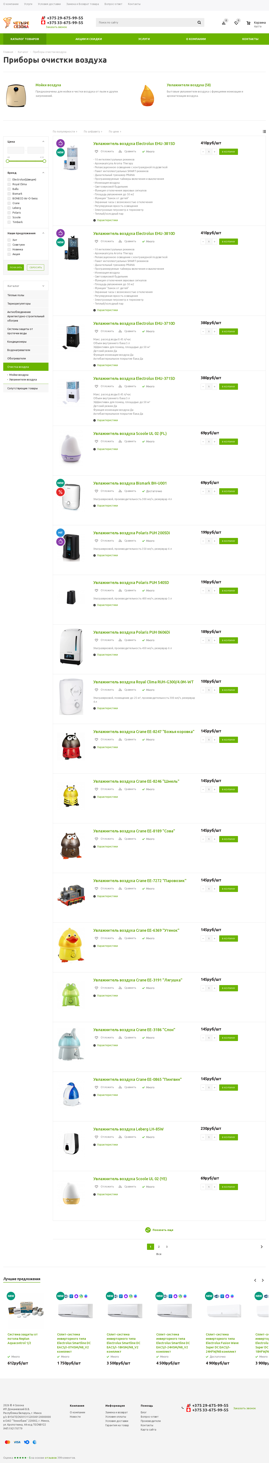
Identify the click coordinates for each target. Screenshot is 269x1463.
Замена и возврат (116, 1412)
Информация (115, 1405)
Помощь (147, 1405)
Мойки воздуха (18, 374)
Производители (151, 1421)
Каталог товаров (25, 38)
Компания (77, 1405)
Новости (75, 1416)
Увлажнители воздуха (23, 379)
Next (263, 1280)
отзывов (51, 1457)
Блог (144, 1412)
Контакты (250, 38)
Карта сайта (148, 1429)
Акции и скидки (88, 38)
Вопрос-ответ (150, 1416)
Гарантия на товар (117, 1425)
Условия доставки (116, 1421)
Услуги (144, 38)
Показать (16, 267)
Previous (255, 1280)
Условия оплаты (115, 1416)
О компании (196, 38)
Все (158, 1253)
